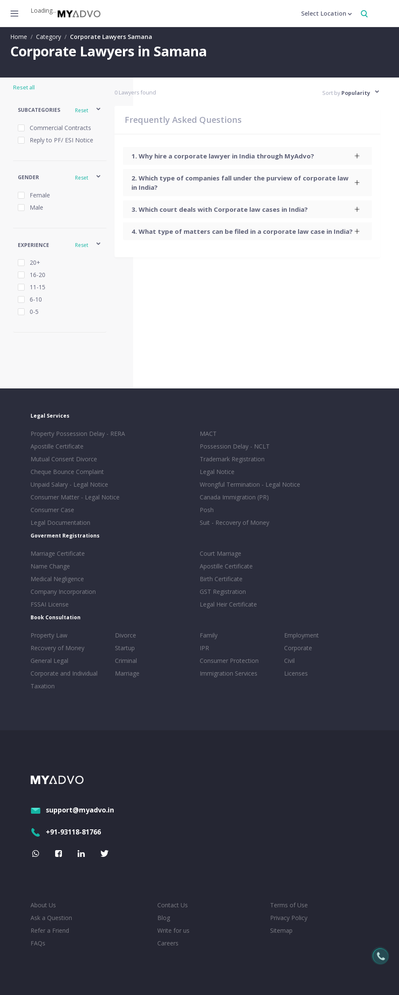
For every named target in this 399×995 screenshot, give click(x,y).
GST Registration (223, 592)
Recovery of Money (57, 648)
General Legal (49, 661)
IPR (204, 648)
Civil (289, 661)
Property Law (49, 635)
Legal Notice (217, 472)
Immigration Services (228, 673)
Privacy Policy (288, 918)
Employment (301, 635)
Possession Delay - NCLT (235, 446)
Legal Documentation (60, 522)
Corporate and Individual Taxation (64, 679)
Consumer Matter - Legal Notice (75, 497)
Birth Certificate (221, 579)
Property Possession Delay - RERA (78, 434)
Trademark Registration (232, 459)
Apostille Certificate (57, 446)
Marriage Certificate (58, 553)
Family (209, 635)
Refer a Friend (50, 930)
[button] (60, 110)
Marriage (127, 673)
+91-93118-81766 (66, 832)
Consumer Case (52, 510)
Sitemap (281, 930)
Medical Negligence (57, 579)
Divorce (125, 635)
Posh (207, 510)
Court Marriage (220, 553)
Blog (163, 918)
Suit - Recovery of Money (234, 522)
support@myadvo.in (72, 810)
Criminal (126, 661)
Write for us (173, 930)
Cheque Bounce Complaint (67, 472)
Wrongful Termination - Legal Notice (250, 484)
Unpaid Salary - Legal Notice (69, 484)
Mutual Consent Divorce (64, 459)
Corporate (298, 648)
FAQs (38, 943)
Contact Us (172, 905)
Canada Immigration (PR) (234, 497)
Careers (168, 943)
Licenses (296, 673)
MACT (208, 434)
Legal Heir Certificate (228, 604)
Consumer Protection (229, 661)
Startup (125, 648)
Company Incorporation (63, 592)
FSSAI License (50, 604)
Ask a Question (51, 918)
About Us (43, 905)
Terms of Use (289, 905)
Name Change (50, 566)
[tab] (247, 156)
